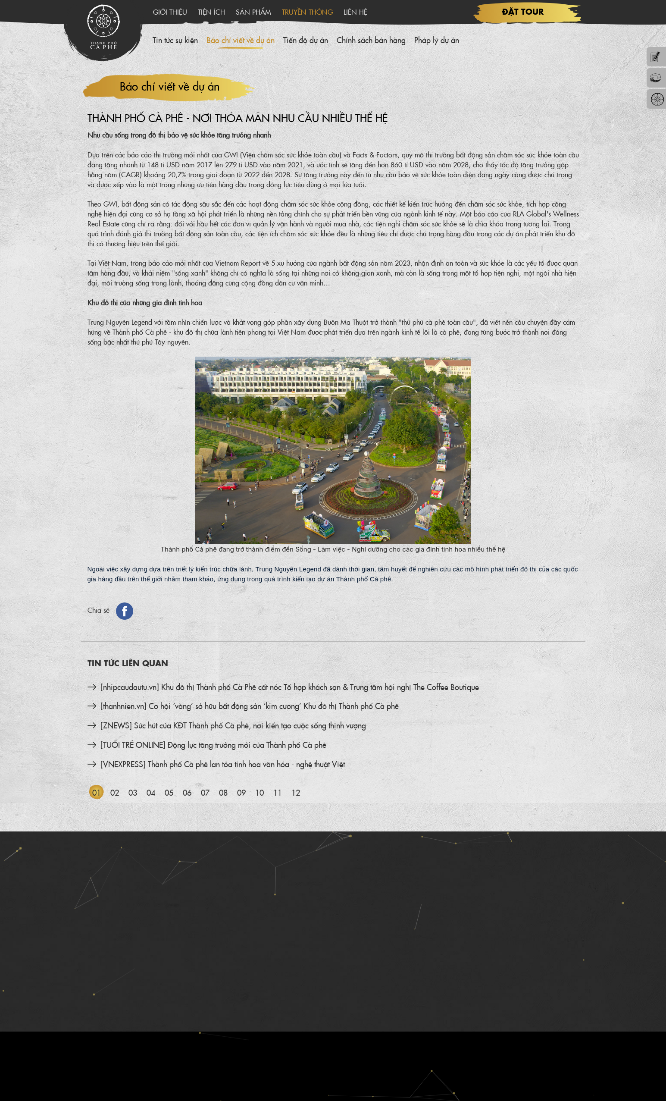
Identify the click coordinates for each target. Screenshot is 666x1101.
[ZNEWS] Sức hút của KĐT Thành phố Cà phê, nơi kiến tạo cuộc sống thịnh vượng (233, 725)
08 (223, 792)
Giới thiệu (170, 11)
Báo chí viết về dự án (240, 40)
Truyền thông (307, 11)
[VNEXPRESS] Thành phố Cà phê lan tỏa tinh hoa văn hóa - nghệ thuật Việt (222, 764)
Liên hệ (355, 11)
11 (277, 792)
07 (205, 792)
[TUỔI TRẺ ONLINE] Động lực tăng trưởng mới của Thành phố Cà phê (213, 744)
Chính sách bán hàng (371, 40)
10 (259, 792)
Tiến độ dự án (305, 40)
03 (132, 792)
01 (96, 792)
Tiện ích (211, 11)
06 (187, 792)
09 (241, 792)
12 (295, 792)
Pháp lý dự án (436, 40)
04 (151, 792)
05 (169, 792)
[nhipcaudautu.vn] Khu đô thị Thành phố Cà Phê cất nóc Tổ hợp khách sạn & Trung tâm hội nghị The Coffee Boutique (289, 686)
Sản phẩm (253, 11)
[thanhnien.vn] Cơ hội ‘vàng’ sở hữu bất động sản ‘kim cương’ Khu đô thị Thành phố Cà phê (249, 705)
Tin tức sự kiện (175, 40)
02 (114, 792)
